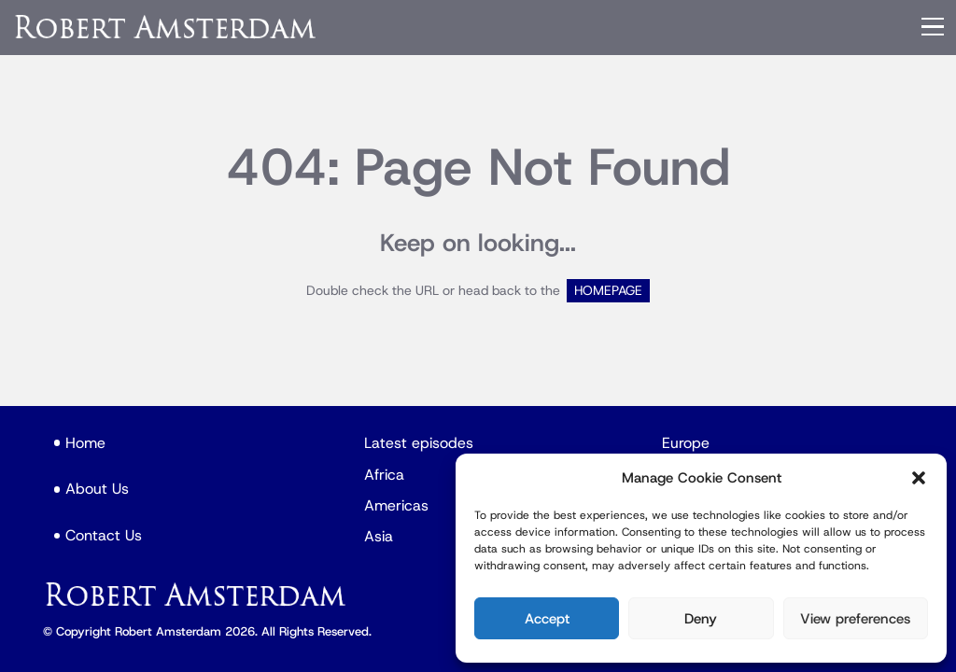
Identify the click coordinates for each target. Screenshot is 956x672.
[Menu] (932, 27)
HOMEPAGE (608, 291)
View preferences (855, 618)
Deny (700, 618)
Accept (547, 618)
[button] (918, 478)
